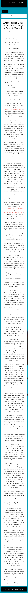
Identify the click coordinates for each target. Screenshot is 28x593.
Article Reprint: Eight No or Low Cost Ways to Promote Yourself (13, 25)
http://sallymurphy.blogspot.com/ (13, 212)
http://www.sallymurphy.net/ (12, 109)
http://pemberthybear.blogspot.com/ (14, 208)
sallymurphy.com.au (14, 2)
